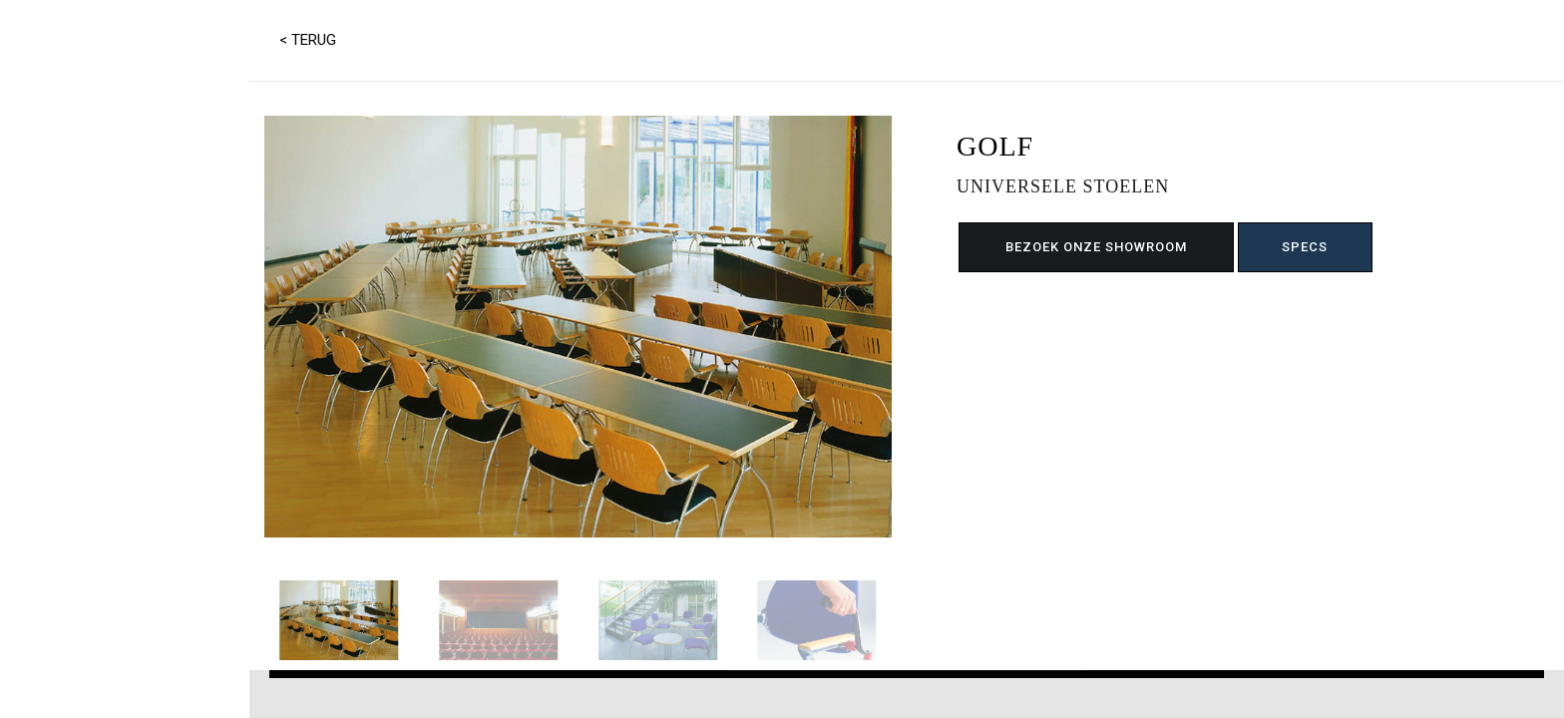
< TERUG (307, 40)
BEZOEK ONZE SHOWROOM (1096, 246)
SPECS (1305, 246)
